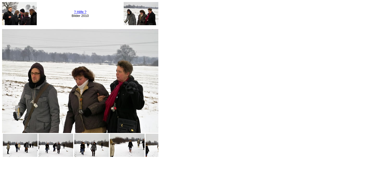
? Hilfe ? (80, 12)
